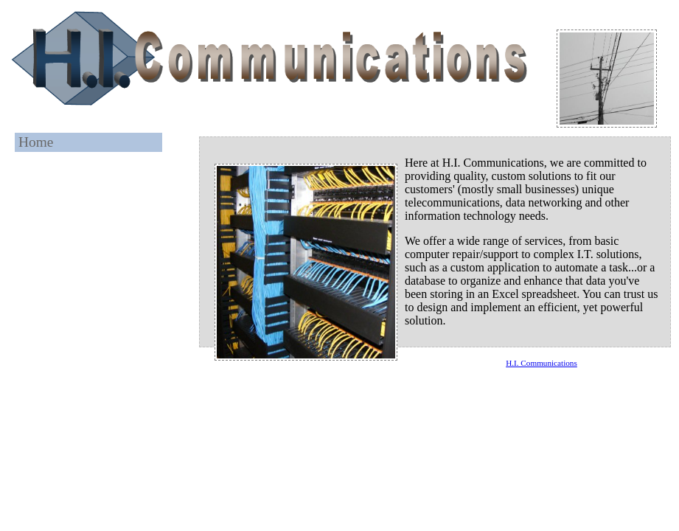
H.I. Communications (541, 362)
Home (35, 142)
